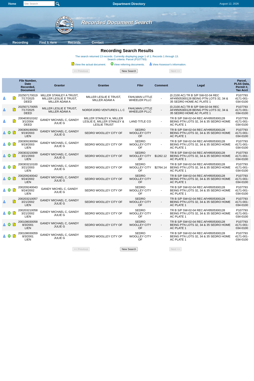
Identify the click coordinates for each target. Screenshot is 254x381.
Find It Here (48, 42)
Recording (20, 42)
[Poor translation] (14, 323)
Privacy (125, 258)
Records (74, 42)
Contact (98, 42)
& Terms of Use (140, 258)
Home (88, 258)
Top (61, 258)
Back (73, 258)
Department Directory (129, 4)
